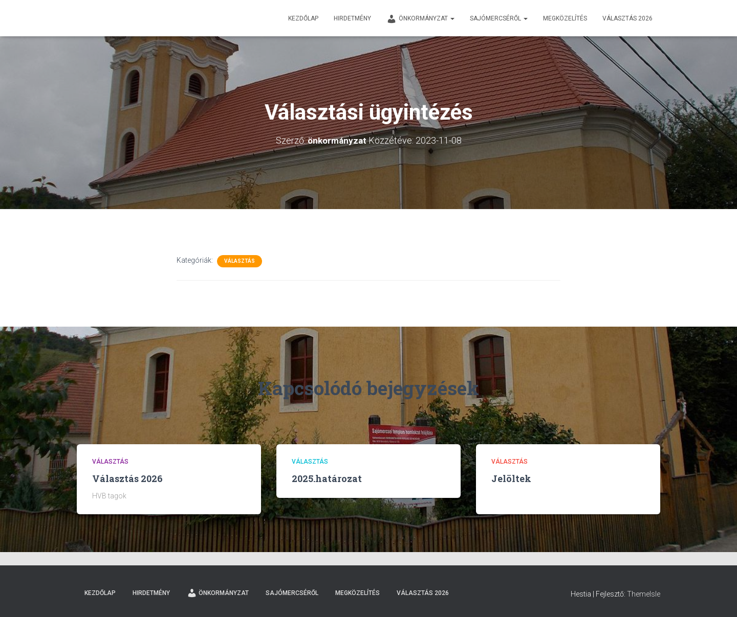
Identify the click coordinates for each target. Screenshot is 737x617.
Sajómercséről (499, 18)
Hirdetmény (352, 18)
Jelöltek (511, 478)
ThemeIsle (643, 594)
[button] (451, 18)
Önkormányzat (420, 19)
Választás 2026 (627, 18)
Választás (239, 261)
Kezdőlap (303, 18)
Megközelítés (565, 18)
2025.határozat (327, 478)
